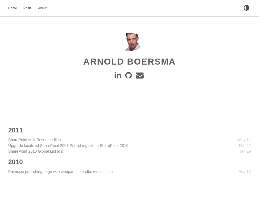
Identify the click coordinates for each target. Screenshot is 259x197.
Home (12, 8)
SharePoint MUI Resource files (34, 140)
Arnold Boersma (129, 61)
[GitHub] (129, 76)
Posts (27, 8)
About (42, 8)
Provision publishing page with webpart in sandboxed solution (60, 171)
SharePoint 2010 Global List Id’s (35, 151)
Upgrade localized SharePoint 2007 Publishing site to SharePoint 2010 (68, 145)
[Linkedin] (119, 76)
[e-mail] (140, 76)
